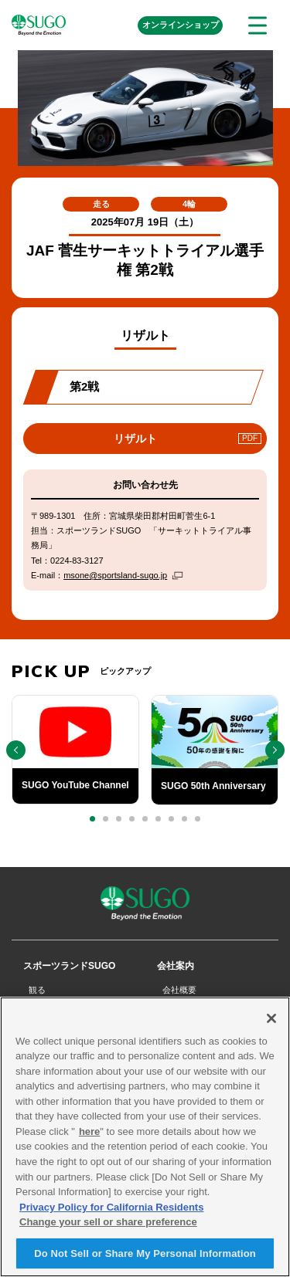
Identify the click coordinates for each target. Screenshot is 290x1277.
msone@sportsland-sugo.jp (115, 575)
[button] (92, 818)
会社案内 (175, 965)
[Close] (271, 1023)
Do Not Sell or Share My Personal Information (145, 1258)
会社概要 (179, 989)
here (89, 1136)
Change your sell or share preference (108, 1226)
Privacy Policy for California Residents (111, 1212)
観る (37, 989)
